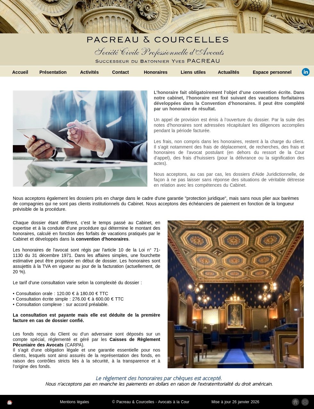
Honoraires (156, 72)
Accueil (20, 72)
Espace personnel (272, 72)
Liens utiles (193, 72)
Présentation (53, 72)
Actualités (228, 72)
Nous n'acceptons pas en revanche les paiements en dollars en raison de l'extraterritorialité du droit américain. (158, 384)
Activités (89, 72)
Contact (120, 72)
